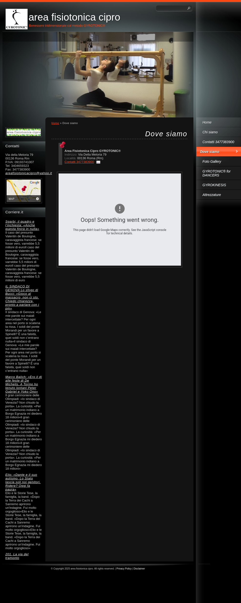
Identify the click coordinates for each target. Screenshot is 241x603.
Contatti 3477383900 (218, 142)
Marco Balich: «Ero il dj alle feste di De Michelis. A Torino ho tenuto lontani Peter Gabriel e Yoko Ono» (23, 384)
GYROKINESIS (214, 185)
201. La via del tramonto (17, 556)
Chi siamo (210, 132)
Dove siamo (209, 152)
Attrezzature (211, 195)
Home (206, 122)
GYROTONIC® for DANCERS (216, 173)
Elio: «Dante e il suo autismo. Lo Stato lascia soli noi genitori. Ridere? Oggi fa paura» (23, 482)
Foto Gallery (211, 161)
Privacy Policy (123, 568)
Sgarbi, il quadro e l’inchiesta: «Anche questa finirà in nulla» (22, 225)
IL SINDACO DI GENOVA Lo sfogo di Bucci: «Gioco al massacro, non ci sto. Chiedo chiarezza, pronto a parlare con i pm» (22, 297)
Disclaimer (139, 568)
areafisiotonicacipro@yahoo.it (23, 173)
